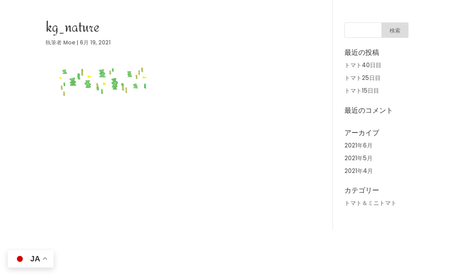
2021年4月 (358, 171)
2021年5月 (358, 158)
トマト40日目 (362, 65)
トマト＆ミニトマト (370, 203)
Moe (69, 42)
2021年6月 (358, 145)
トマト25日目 (362, 78)
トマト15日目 (361, 90)
